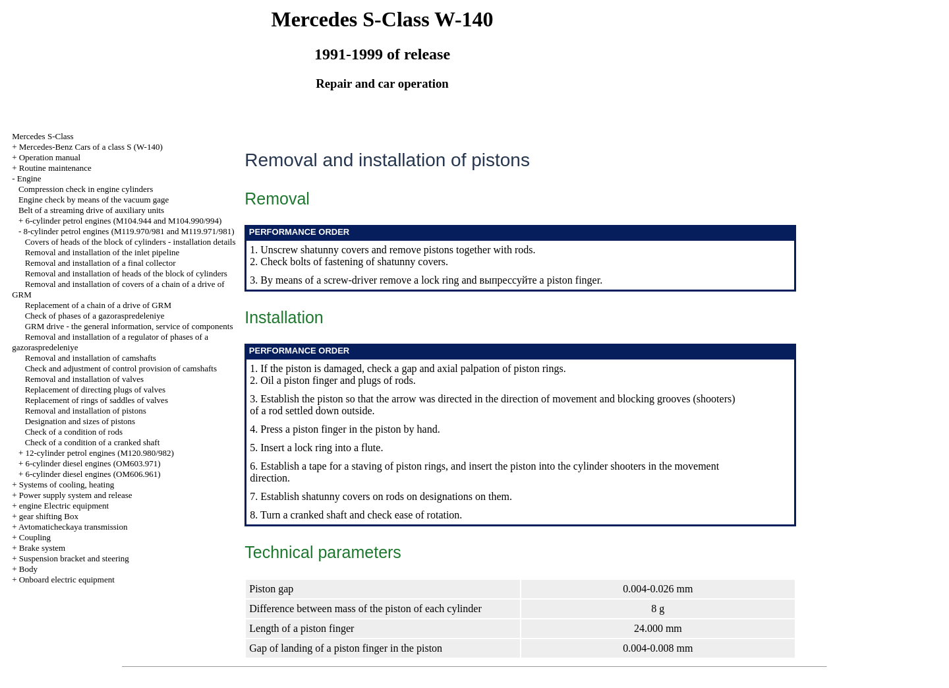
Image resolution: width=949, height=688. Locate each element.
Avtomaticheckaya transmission (72, 527)
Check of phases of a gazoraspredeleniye (95, 316)
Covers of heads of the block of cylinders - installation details (130, 242)
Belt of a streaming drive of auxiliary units (91, 210)
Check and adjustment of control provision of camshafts (121, 368)
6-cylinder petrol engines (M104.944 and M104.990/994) (123, 221)
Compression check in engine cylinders (85, 189)
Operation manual (50, 157)
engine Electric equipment (64, 506)
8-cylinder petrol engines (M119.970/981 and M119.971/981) (128, 231)
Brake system (42, 548)
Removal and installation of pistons (85, 411)
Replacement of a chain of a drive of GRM (98, 305)
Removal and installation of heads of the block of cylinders (126, 273)
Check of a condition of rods (74, 432)
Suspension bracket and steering (74, 558)
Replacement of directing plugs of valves (95, 389)
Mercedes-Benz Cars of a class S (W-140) (91, 147)
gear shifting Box (48, 516)
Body (28, 569)
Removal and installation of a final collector (100, 263)
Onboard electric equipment (67, 579)
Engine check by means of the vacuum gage (93, 199)
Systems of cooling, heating (66, 484)
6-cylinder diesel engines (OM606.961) (92, 474)
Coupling (35, 537)
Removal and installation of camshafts (90, 358)
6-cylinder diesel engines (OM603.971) (92, 463)
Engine (29, 178)
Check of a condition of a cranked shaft (92, 442)
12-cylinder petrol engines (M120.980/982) (99, 453)
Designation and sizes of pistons (80, 421)
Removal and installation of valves (84, 379)
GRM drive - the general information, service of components (129, 326)
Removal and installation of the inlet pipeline (102, 252)
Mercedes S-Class (43, 136)
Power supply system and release (75, 495)
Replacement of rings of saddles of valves (96, 400)
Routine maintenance (55, 168)
